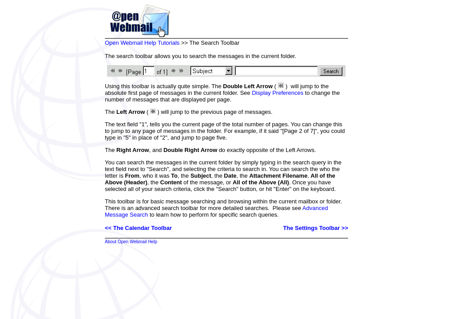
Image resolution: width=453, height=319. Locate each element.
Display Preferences (277, 92)
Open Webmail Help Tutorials (142, 42)
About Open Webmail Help (131, 241)
